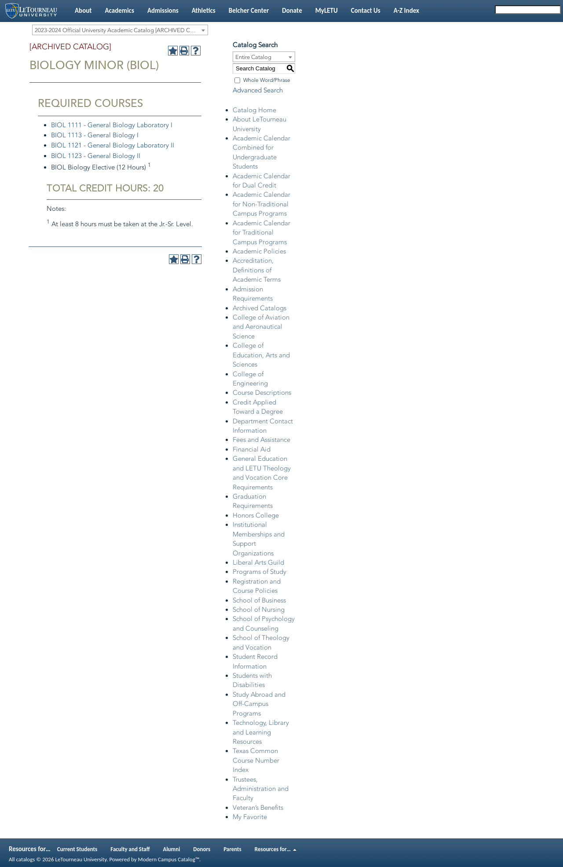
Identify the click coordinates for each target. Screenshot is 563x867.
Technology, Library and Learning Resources (261, 732)
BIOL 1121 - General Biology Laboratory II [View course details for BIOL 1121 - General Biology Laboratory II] (112, 145)
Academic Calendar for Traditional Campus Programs (261, 232)
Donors (201, 849)
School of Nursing (259, 610)
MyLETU (326, 11)
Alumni (171, 849)
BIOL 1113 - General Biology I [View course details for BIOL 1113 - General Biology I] (95, 135)
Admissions (163, 11)
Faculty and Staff (130, 849)
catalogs (25, 859)
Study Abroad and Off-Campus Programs (259, 704)
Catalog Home (254, 110)
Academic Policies (259, 251)
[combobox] (120, 30)
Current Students (77, 849)
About (83, 11)
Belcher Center (249, 11)
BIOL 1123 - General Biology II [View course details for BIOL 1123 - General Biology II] (95, 156)
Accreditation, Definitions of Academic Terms (257, 270)
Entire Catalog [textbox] (253, 57)
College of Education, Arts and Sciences (261, 355)
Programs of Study (259, 572)
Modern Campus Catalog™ (168, 859)
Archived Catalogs (259, 308)
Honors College (256, 515)
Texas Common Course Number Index (256, 760)
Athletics (204, 11)
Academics (119, 11)
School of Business (259, 600)
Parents (232, 849)
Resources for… (275, 849)
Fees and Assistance (261, 440)
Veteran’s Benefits (258, 808)
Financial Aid (252, 449)
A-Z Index (406, 11)
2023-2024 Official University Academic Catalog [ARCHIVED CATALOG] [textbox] (121, 30)
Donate (292, 11)
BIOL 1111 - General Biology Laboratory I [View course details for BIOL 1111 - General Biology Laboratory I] (111, 125)
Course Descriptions (262, 393)
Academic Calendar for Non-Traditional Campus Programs (261, 204)
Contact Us (365, 11)
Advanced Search (258, 90)
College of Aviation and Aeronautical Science (261, 326)
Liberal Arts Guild (258, 562)
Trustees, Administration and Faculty (261, 788)
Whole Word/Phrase (266, 80)
